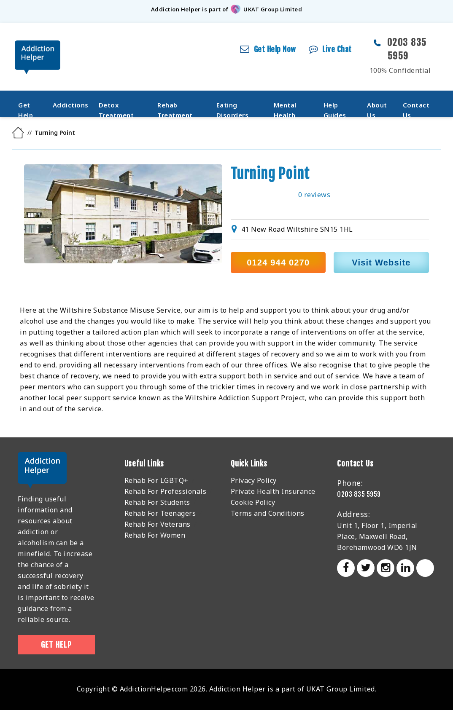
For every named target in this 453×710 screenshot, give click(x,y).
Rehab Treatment (175, 107)
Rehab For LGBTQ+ (156, 480)
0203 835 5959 (359, 494)
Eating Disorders (232, 107)
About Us (377, 107)
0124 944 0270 (278, 262)
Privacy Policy (254, 480)
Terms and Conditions (268, 513)
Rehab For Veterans (157, 524)
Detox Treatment (116, 107)
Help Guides (335, 107)
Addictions (71, 105)
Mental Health (285, 107)
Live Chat (337, 49)
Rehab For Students (157, 502)
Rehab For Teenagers (160, 513)
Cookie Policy (253, 502)
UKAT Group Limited (272, 9)
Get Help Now (275, 49)
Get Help (25, 107)
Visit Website (381, 262)
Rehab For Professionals (165, 491)
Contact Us (416, 107)
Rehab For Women (155, 535)
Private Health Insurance (273, 491)
